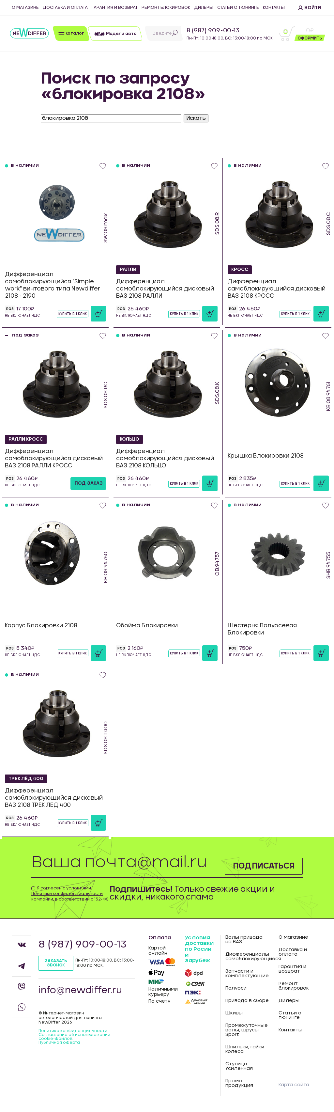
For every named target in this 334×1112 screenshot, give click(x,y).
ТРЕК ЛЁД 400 (26, 778)
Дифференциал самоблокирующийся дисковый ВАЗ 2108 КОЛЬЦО (165, 458)
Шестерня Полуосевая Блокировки (262, 629)
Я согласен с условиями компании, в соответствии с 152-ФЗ (70, 893)
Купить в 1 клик (72, 314)
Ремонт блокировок (166, 8)
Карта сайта (294, 1085)
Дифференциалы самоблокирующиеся (247, 956)
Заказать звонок (56, 963)
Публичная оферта (59, 1042)
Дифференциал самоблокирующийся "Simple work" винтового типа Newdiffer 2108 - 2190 (52, 285)
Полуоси (236, 988)
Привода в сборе (247, 1000)
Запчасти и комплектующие (247, 973)
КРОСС (239, 269)
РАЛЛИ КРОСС (26, 439)
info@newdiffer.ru (80, 990)
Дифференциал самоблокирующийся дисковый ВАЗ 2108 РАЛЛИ (165, 289)
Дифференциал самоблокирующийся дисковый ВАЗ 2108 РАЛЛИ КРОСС (54, 458)
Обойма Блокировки (147, 625)
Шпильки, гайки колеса (244, 1049)
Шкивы (234, 1013)
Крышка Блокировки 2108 (266, 456)
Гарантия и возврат (115, 8)
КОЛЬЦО (130, 439)
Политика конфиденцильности (72, 1031)
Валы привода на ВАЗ (244, 939)
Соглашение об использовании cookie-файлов (74, 1037)
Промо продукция (239, 1083)
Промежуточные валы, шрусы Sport (246, 1030)
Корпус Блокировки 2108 (41, 625)
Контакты (274, 8)
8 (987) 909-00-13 (213, 31)
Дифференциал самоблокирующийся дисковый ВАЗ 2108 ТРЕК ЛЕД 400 (54, 798)
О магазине (25, 8)
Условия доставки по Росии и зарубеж (199, 949)
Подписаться (264, 866)
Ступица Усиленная (239, 1066)
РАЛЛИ (128, 269)
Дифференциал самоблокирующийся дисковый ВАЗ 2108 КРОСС (277, 289)
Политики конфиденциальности (67, 894)
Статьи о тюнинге (238, 8)
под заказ (89, 483)
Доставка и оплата (65, 8)
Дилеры (203, 8)
